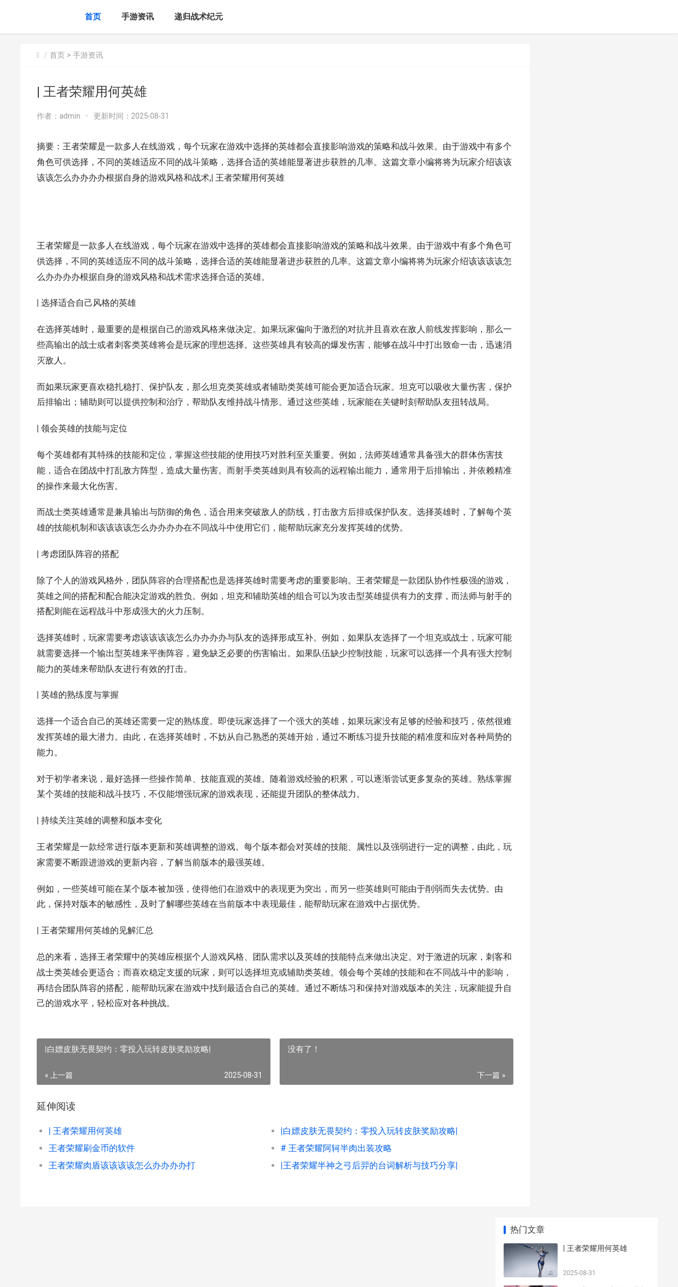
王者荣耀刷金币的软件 (92, 1164)
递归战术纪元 (198, 17)
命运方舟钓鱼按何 (593, 490)
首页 (93, 17)
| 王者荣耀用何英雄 (85, 1146)
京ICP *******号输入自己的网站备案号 (188, 1270)
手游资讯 (137, 17)
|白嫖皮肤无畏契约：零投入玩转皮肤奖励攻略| (346, 1146)
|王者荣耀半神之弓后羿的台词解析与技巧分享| (346, 1181)
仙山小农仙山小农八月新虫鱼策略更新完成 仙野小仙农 (605, 789)
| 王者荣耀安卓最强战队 (602, 448)
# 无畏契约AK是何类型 (601, 532)
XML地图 (258, 1270)
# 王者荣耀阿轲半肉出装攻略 (313, 1164)
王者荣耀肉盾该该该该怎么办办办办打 (122, 1181)
